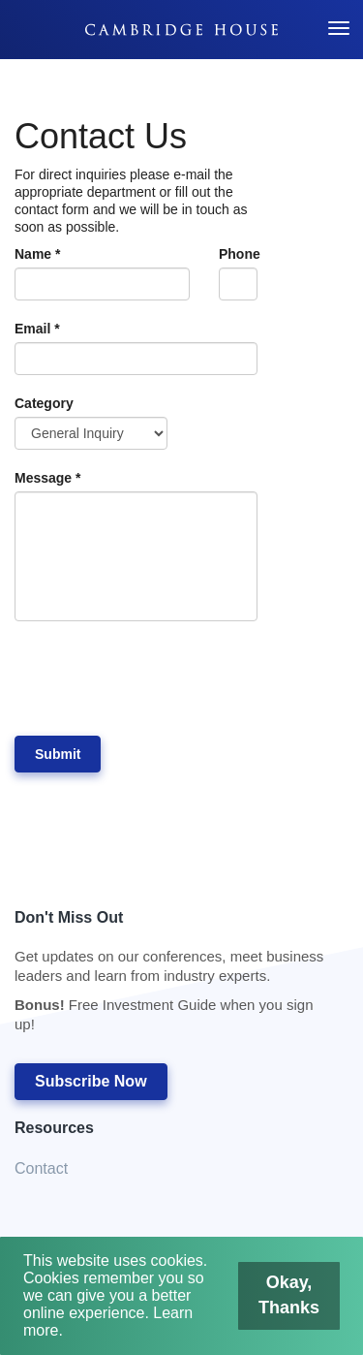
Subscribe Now (91, 1081)
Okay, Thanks (291, 1294)
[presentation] (162, 678)
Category (44, 403)
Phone (238, 254)
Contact (41, 1168)
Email (37, 328)
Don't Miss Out (172, 976)
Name (37, 254)
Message (48, 478)
